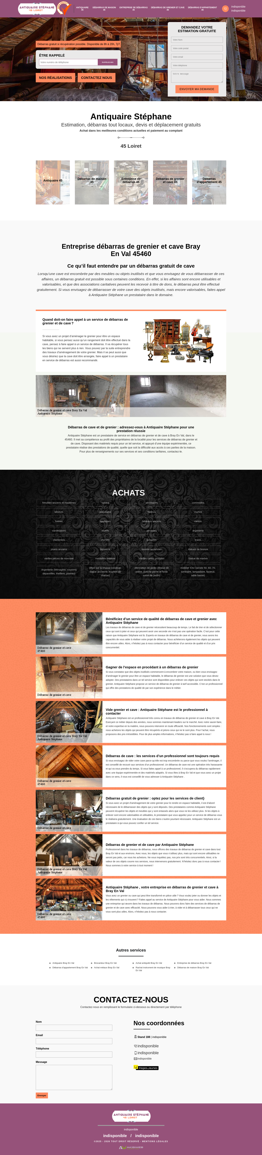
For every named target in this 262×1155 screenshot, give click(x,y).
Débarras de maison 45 (104, 8)
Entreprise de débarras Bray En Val (194, 963)
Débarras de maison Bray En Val (193, 967)
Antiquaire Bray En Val (63, 963)
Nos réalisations (55, 78)
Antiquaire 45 (82, 8)
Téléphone (42, 1048)
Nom (39, 1021)
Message (41, 1062)
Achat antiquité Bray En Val (149, 963)
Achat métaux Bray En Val (106, 967)
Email (39, 1035)
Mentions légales (155, 1141)
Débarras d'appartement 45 (202, 8)
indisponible (238, 6)
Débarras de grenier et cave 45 (167, 8)
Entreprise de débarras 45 (133, 8)
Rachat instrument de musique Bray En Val (153, 969)
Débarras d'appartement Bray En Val (70, 967)
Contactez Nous (96, 78)
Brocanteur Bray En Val (105, 963)
